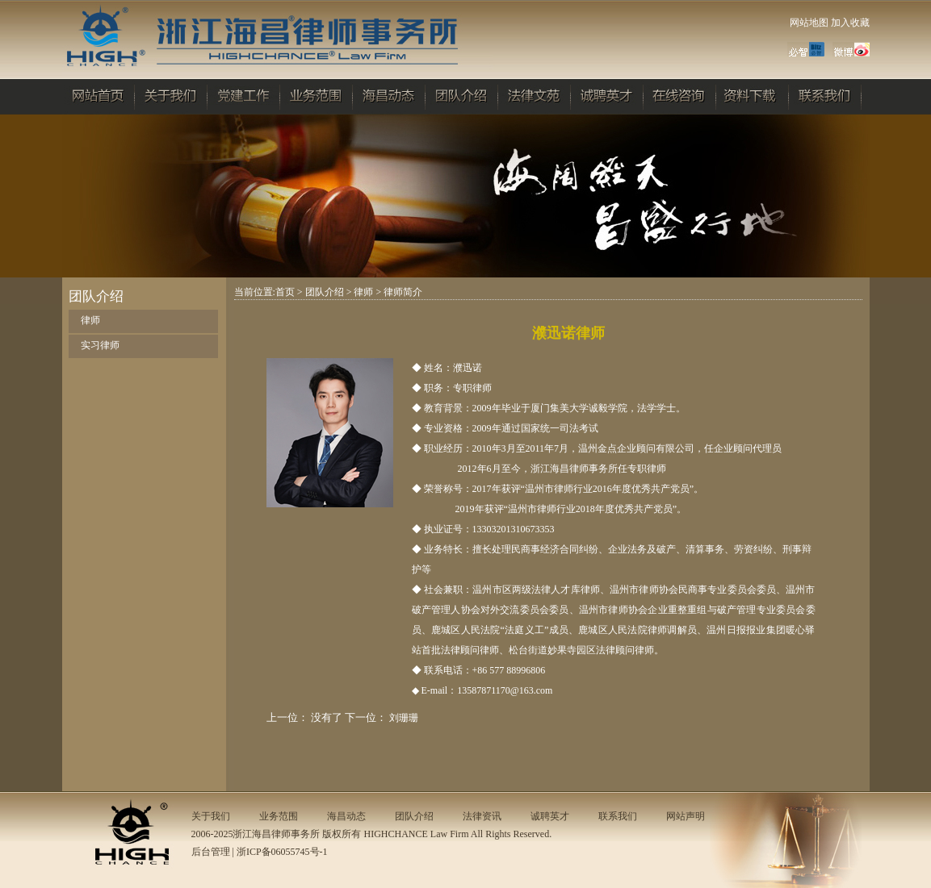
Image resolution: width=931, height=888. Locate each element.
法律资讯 (482, 816)
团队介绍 (324, 292)
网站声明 (685, 816)
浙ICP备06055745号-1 (282, 851)
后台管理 (210, 851)
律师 (90, 320)
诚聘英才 (550, 816)
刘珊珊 (403, 717)
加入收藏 (850, 22)
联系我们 (617, 816)
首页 (285, 292)
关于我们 (210, 816)
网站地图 (809, 22)
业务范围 (278, 816)
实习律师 (100, 345)
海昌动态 (346, 816)
